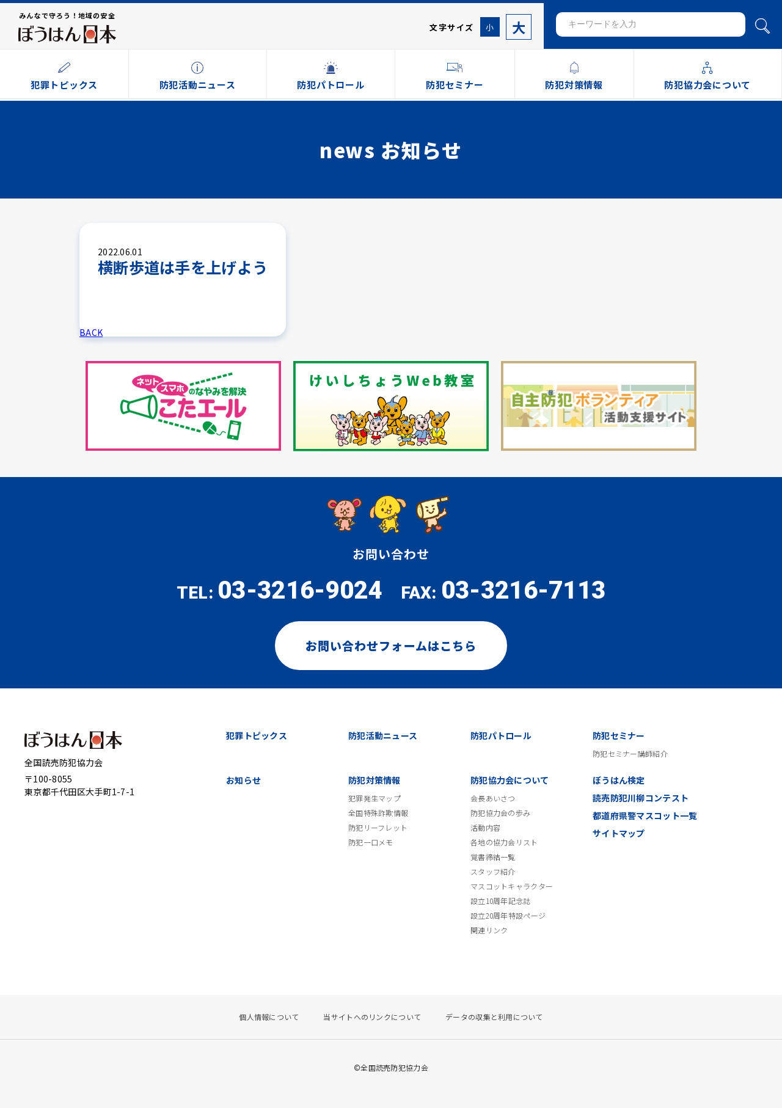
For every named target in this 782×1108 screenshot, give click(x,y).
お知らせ (243, 780)
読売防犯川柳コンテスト (641, 797)
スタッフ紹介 (493, 871)
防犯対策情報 (374, 780)
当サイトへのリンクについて (372, 1017)
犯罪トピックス (256, 735)
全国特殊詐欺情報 (378, 813)
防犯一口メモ (370, 842)
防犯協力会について (509, 780)
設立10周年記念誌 (500, 901)
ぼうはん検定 (619, 780)
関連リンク (489, 930)
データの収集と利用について (494, 1017)
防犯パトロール (501, 735)
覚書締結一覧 (493, 857)
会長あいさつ (493, 798)
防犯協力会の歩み (500, 813)
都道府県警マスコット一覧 (645, 815)
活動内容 (485, 827)
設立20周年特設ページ (508, 915)
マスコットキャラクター (511, 886)
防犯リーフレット (377, 827)
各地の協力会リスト (504, 842)
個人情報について (269, 1017)
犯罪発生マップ (374, 798)
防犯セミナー (619, 735)
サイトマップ (619, 833)
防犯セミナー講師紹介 (630, 753)
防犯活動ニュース (382, 735)
